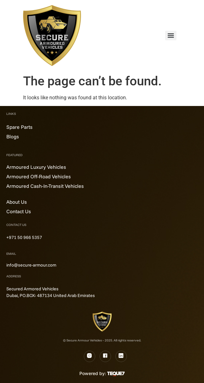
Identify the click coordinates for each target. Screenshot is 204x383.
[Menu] (170, 35)
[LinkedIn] (121, 356)
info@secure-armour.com (31, 265)
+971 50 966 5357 (24, 237)
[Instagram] (89, 356)
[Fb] (105, 356)
